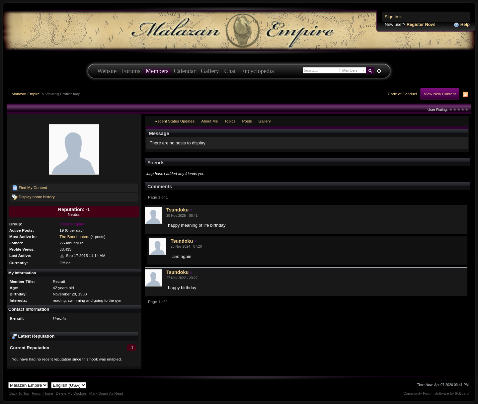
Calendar (185, 71)
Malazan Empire (26, 94)
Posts (247, 121)
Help (462, 25)
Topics (229, 121)
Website (107, 71)
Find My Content (29, 188)
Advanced (379, 71)
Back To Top (19, 393)
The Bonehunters (74, 236)
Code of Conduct (402, 94)
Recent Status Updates (175, 121)
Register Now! (421, 24)
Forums (131, 71)
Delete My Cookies (71, 393)
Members (157, 71)
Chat (230, 71)
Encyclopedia (257, 71)
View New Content (440, 94)
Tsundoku (177, 209)
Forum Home (42, 393)
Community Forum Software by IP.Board (436, 393)
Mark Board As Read (106, 393)
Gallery (210, 71)
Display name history (33, 197)
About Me (209, 121)
